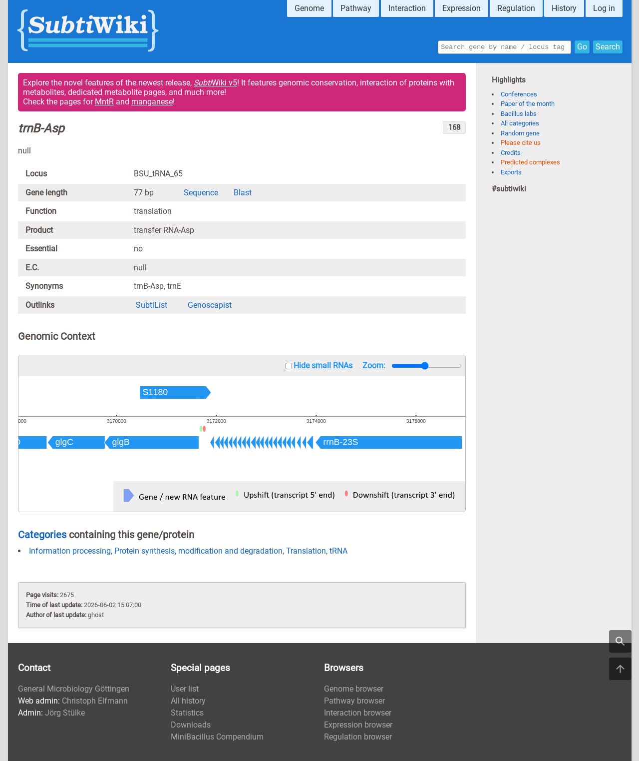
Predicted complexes (530, 162)
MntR (104, 101)
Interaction (407, 8)
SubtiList (151, 305)
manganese (152, 101)
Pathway (355, 8)
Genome (309, 8)
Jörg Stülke (65, 713)
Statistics (187, 713)
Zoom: (373, 365)
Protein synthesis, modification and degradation (198, 551)
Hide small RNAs (323, 365)
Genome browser (353, 689)
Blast (243, 192)
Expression (461, 8)
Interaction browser (357, 713)
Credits (511, 152)
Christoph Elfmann (95, 701)
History (564, 8)
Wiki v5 (215, 82)
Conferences (519, 94)
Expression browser (358, 725)
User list (185, 689)
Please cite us (521, 142)
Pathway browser (354, 701)
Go (582, 46)
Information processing (70, 551)
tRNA (338, 551)
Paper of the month (528, 103)
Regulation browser (358, 737)
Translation (306, 551)
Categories (42, 535)
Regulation (516, 8)
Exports (511, 172)
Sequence (201, 192)
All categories (520, 123)
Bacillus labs (519, 113)
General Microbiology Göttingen (73, 689)
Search (608, 46)
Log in (604, 8)
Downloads (191, 725)
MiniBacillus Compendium (217, 737)
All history (188, 701)
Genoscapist (210, 305)
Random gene (520, 133)
